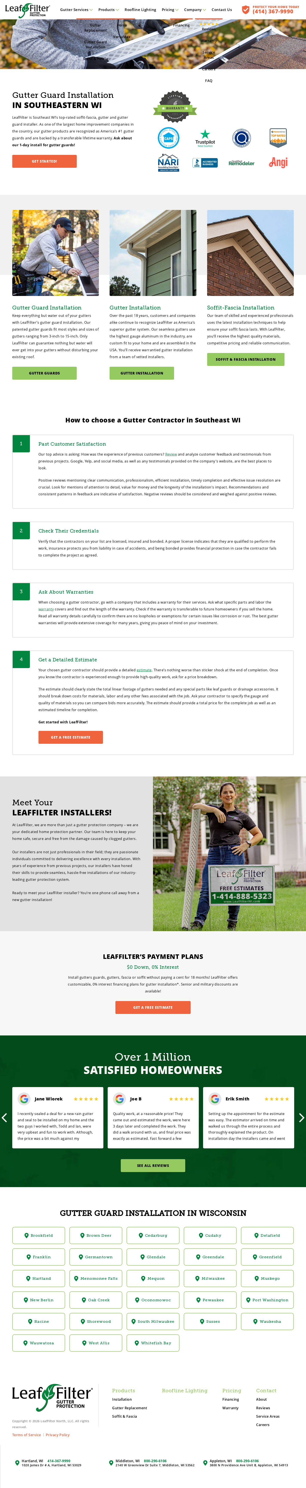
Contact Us (222, 9)
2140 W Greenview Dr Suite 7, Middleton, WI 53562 (155, 1465)
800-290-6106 (155, 1461)
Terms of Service (26, 1435)
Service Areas (268, 1416)
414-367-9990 (58, 1461)
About (261, 1399)
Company (195, 9)
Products (108, 9)
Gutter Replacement (129, 1408)
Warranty (230, 1408)
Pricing (170, 9)
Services (76, 9)
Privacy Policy (58, 1435)
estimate (144, 670)
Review (171, 454)
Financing (230, 1399)
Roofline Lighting (140, 9)
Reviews (263, 1408)
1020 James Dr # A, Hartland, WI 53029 (51, 1465)
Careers (262, 1425)
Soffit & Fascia (124, 1416)
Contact (266, 1390)
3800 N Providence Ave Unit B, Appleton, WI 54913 (249, 1465)
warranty (46, 609)
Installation (122, 1399)
